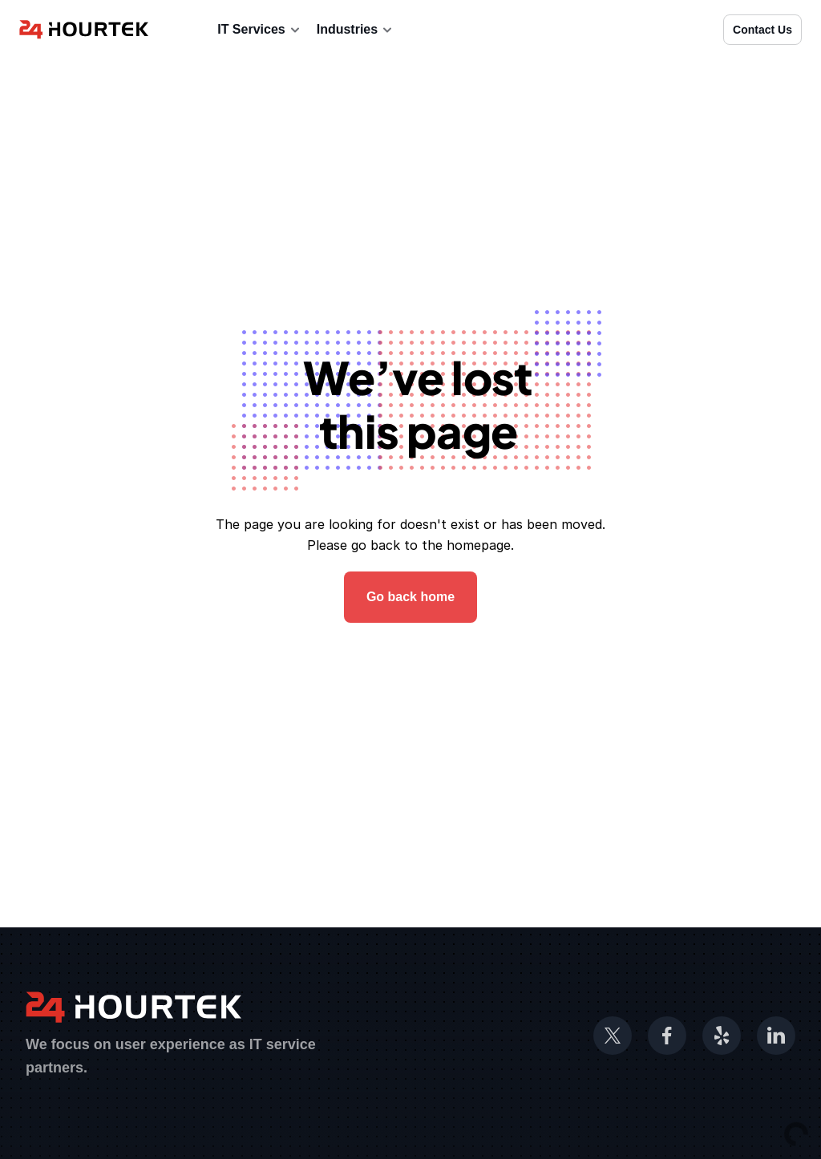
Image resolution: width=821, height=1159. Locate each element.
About (182, 29)
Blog (423, 29)
